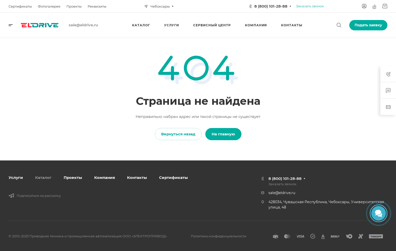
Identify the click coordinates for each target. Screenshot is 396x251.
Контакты (137, 177)
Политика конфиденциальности (218, 236)
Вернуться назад (178, 134)
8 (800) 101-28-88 (270, 6)
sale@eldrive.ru (281, 193)
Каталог (43, 177)
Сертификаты (173, 177)
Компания (104, 177)
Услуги (16, 177)
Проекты (73, 177)
